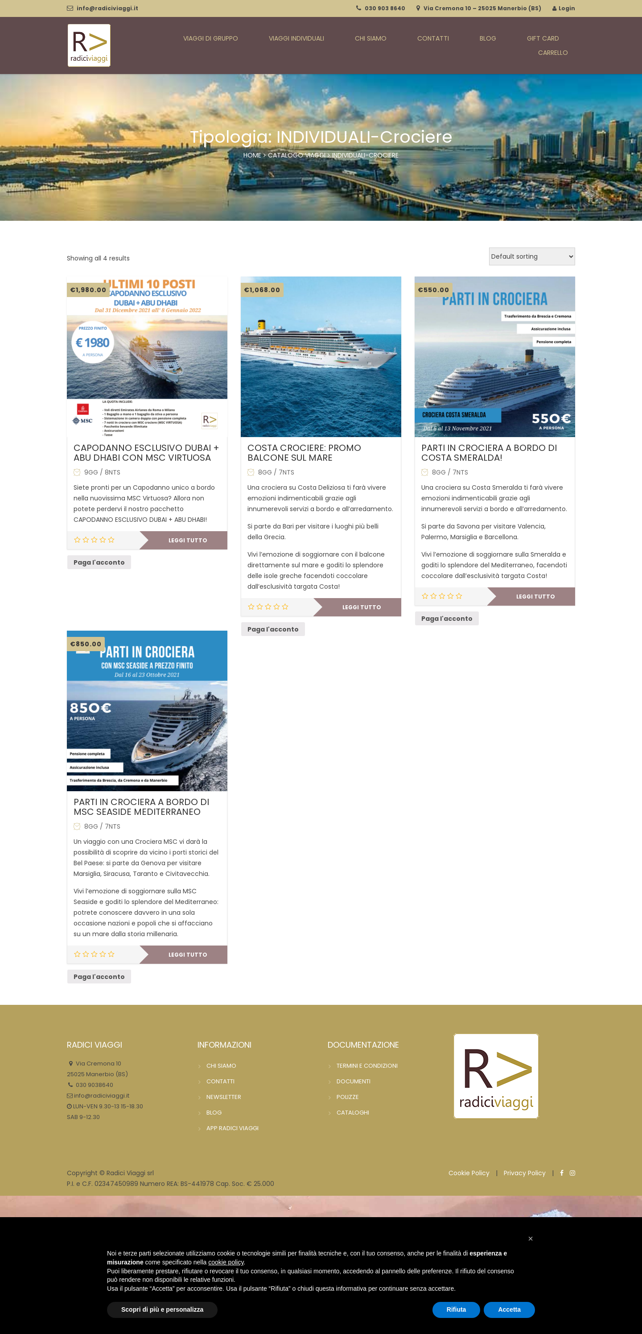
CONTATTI (419, 45)
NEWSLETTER (223, 1097)
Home (252, 155)
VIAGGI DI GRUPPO (225, 45)
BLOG (462, 45)
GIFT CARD (506, 45)
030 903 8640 (385, 8)
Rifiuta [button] (456, 1309)
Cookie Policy (469, 1173)
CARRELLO (559, 45)
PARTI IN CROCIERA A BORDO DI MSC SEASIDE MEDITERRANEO (141, 807)
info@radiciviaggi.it (107, 8)
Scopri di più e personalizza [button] (162, 1309)
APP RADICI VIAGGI (232, 1128)
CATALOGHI (353, 1112)
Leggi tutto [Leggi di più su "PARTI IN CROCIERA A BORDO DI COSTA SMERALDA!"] (535, 596)
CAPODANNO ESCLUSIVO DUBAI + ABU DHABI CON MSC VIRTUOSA (146, 453)
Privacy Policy (525, 1173)
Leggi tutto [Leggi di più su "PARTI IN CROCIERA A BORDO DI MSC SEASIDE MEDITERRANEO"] (188, 954)
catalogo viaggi (296, 155)
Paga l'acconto (99, 562)
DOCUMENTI (353, 1081)
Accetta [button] (509, 1309)
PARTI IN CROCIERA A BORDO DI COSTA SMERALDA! (489, 453)
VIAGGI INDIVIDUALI (303, 45)
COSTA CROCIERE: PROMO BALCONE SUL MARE (304, 453)
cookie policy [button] (225, 1262)
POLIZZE (348, 1097)
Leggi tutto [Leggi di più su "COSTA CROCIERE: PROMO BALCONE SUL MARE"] (361, 607)
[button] (530, 1238)
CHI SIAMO (369, 45)
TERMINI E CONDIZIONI (367, 1065)
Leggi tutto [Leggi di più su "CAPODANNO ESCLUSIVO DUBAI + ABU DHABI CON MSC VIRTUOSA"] (188, 540)
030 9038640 (93, 1085)
